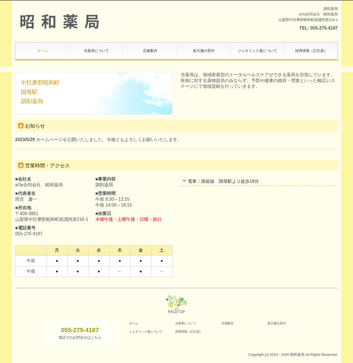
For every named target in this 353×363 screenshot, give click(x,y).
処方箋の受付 (204, 51)
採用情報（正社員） (311, 51)
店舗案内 (150, 51)
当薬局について (96, 51)
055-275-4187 (324, 28)
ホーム (42, 51)
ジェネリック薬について (257, 51)
